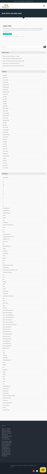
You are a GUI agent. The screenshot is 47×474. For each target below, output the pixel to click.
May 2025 (5, 101)
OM (3, 298)
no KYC (4, 288)
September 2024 (6, 120)
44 (3, 193)
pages (4, 305)
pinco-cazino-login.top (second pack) (9, 324)
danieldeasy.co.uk (6, 239)
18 (3, 184)
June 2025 (5, 98)
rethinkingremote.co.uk (7, 360)
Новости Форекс (6, 405)
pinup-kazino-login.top (7, 338)
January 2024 (5, 127)
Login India (7, 26)
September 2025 (6, 91)
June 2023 (5, 141)
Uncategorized (5, 390)
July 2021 (5, 158)
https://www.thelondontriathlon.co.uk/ (10, 269)
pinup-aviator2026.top (7, 326)
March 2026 (5, 77)
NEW (4, 284)
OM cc (4, 300)
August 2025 (5, 94)
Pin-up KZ (5, 307)
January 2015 (5, 167)
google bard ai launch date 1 (8, 265)
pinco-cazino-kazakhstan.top (8, 322)
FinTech (4, 248)
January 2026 (5, 82)
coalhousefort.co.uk (6, 234)
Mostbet (4, 281)
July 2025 (5, 96)
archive (4, 215)
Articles (4, 217)
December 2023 (6, 129)
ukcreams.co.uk (6, 388)
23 (3, 186)
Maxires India (8, 36)
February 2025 (5, 108)
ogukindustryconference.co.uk (8, 295)
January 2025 (5, 110)
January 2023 (5, 151)
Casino (4, 227)
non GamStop (5, 293)
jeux (3, 279)
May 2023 (5, 144)
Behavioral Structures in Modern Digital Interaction (12, 58)
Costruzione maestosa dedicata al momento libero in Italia (13, 60)
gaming (4, 258)
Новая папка (5, 400)
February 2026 (5, 79)
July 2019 (5, 160)
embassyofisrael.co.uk (7, 246)
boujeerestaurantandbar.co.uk (8, 224)
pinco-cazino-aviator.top (7, 319)
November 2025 (6, 87)
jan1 (3, 276)
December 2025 (6, 84)
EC (3, 243)
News (4, 286)
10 (3, 182)
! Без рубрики (5, 177)
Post (4, 350)
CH (3, 229)
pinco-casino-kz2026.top (7, 312)
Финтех (4, 407)
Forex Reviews (5, 253)
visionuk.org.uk (5, 393)
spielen (4, 374)
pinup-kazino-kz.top (6, 336)
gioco (4, 262)
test (3, 383)
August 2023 (5, 136)
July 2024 (5, 122)
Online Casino (17, 36)
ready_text (5, 355)
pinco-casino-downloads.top (8, 310)
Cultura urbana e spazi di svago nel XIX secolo (11, 63)
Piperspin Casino (6, 348)
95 (3, 205)
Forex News (5, 250)
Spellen (4, 371)
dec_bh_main (5, 241)
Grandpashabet (6, 267)
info (3, 274)
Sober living (5, 369)
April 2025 (5, 103)
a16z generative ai (6, 208)
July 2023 (5, 139)
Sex (3, 367)
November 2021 (6, 155)
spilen (4, 379)
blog (3, 220)
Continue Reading (7, 33)
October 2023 (5, 132)
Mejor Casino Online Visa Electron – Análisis (11, 56)
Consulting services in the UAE (8, 236)
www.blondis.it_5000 (7, 397)
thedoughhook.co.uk (7, 386)
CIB (3, 231)
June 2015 (5, 163)
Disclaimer (12, 466)
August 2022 (5, 153)
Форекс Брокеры (6, 409)
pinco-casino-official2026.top (8, 314)
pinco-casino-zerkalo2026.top (8, 317)
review (4, 362)
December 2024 (6, 113)
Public (4, 352)
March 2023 (5, 148)
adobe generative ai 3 (7, 212)
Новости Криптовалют (7, 402)
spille (4, 381)
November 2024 (6, 115)
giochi (4, 260)
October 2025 (5, 89)
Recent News (5, 357)
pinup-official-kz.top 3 (7, 343)
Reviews (4, 364)
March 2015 (5, 165)
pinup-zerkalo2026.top (7, 345)
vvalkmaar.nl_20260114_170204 (9, 395)
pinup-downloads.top (7, 331)
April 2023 (5, 146)
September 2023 (6, 134)
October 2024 (5, 117)
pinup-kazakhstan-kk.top (7, 333)
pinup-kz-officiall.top (7, 341)
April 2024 (5, 125)
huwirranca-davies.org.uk (7, 272)
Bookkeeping (5, 222)
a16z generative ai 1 (6, 210)
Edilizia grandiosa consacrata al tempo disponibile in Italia (13, 65)
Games (4, 255)
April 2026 (5, 75)
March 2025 (5, 106)
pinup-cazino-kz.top (6, 329)
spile (4, 376)
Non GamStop (5, 291)
